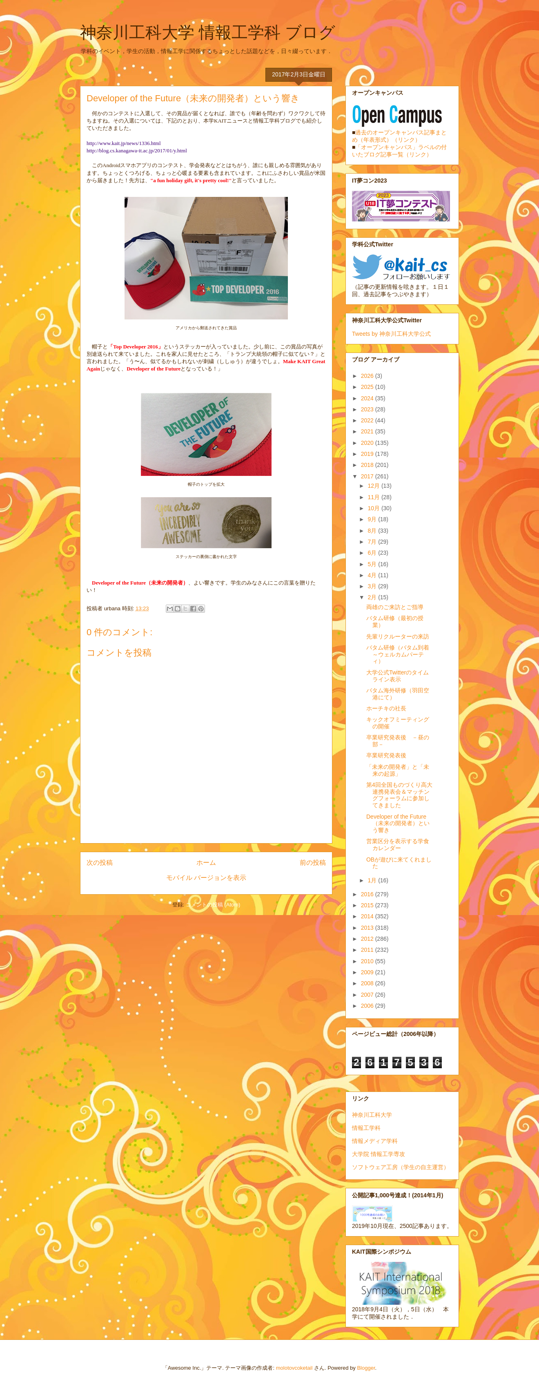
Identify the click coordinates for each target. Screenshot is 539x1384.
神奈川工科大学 (372, 1115)
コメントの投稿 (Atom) (213, 905)
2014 (368, 916)
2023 (368, 409)
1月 (373, 880)
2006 (368, 1005)
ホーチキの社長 (386, 708)
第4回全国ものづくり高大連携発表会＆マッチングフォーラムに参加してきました (399, 794)
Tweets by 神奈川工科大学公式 (391, 333)
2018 (368, 465)
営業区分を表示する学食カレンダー (397, 844)
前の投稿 (313, 862)
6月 (373, 552)
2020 (368, 443)
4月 (373, 575)
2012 (368, 938)
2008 (368, 983)
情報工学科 (366, 1128)
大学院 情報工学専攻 (378, 1154)
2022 (368, 420)
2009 (368, 972)
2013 (368, 927)
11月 (374, 497)
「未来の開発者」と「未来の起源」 (397, 770)
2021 (368, 431)
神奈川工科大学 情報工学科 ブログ (207, 32)
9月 (373, 519)
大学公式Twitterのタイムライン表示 (397, 676)
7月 (373, 541)
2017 (368, 476)
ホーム (206, 862)
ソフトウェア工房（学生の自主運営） (400, 1167)
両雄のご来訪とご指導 (394, 607)
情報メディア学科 (375, 1141)
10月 (374, 508)
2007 (368, 994)
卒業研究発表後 (386, 755)
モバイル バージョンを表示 (206, 877)
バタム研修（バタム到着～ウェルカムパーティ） (397, 654)
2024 (368, 398)
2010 (368, 961)
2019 (368, 454)
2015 (368, 905)
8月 (373, 530)
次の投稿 (100, 862)
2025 (368, 387)
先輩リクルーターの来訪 (397, 636)
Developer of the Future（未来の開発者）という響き (398, 823)
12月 (374, 485)
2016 (368, 894)
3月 (373, 586)
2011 (368, 949)
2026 (368, 376)
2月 (373, 597)
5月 (373, 564)
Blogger (366, 1368)
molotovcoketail (294, 1368)
